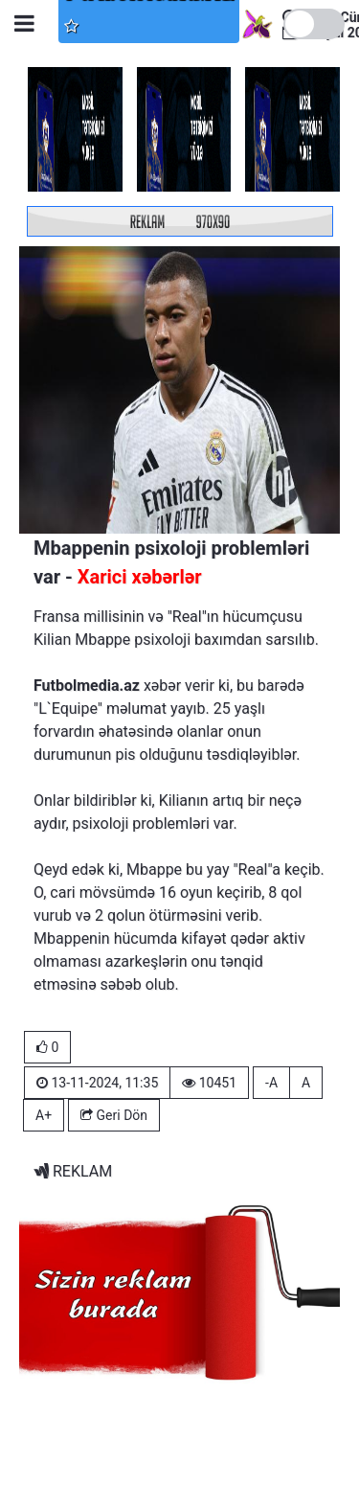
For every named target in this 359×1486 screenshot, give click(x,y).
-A (271, 1082)
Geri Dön (113, 1115)
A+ (43, 1115)
